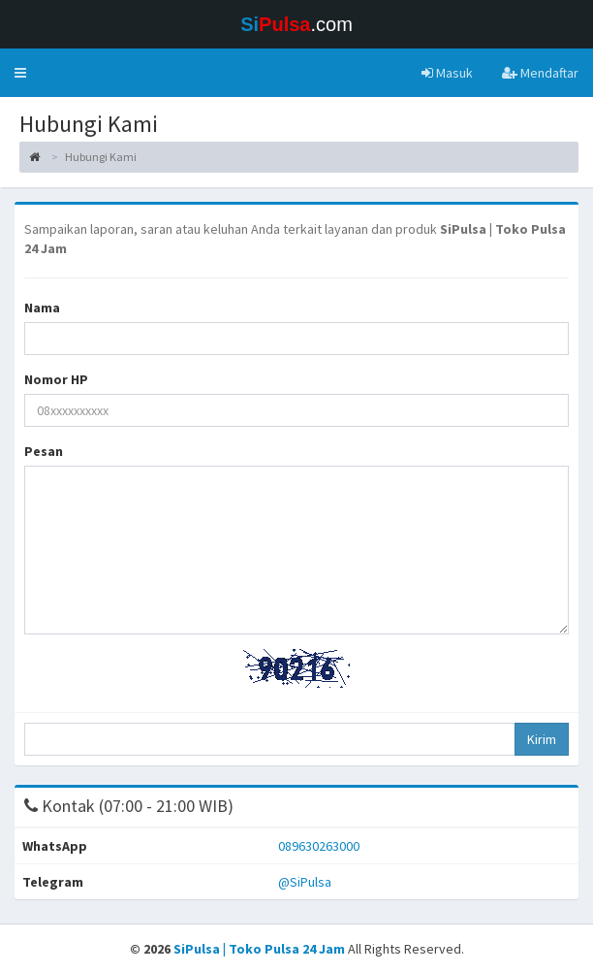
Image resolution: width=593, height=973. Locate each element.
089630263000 (318, 846)
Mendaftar (540, 72)
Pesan (43, 451)
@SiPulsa (304, 882)
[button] (20, 73)
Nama (42, 307)
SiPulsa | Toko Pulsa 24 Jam (260, 948)
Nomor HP (56, 379)
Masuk (447, 72)
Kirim (541, 739)
